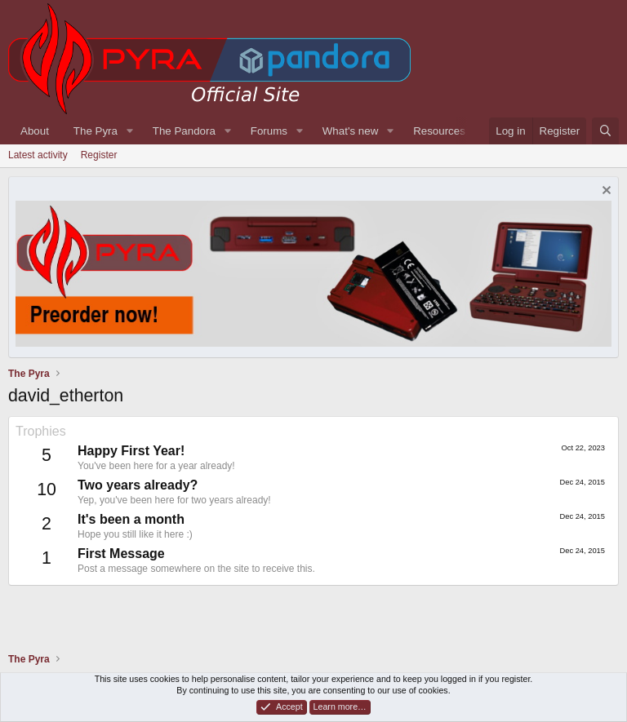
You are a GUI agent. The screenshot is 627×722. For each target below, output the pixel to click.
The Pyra (95, 131)
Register (99, 155)
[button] (129, 130)
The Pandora (184, 131)
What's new (350, 131)
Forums (269, 131)
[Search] (605, 130)
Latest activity (38, 155)
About (34, 131)
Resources (439, 131)
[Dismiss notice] (604, 192)
